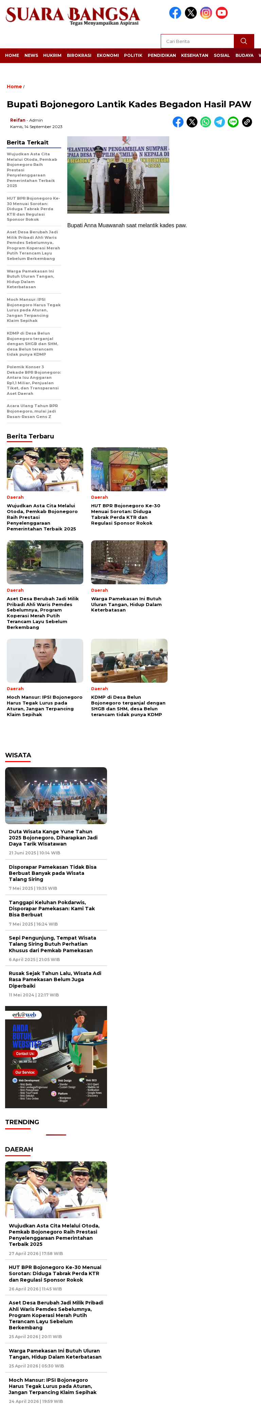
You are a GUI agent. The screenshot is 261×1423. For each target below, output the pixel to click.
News (31, 55)
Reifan (17, 120)
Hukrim (52, 55)
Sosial (222, 55)
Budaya (245, 55)
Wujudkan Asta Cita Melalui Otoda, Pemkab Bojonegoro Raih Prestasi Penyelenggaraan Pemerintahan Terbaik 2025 (54, 1235)
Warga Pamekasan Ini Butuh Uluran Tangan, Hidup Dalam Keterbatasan (55, 1354)
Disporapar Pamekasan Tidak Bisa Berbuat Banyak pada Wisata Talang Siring (53, 873)
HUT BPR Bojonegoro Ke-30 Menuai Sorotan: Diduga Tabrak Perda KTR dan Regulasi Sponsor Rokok (55, 1273)
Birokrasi (79, 55)
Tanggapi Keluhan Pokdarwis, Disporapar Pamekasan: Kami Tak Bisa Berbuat (52, 908)
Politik (133, 55)
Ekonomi (108, 55)
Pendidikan (162, 55)
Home (12, 55)
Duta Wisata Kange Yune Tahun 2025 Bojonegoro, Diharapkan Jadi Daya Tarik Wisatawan (53, 838)
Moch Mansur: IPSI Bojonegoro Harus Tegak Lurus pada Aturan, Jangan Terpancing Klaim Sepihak (53, 1386)
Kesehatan (194, 55)
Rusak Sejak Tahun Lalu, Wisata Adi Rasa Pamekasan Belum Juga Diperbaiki (55, 979)
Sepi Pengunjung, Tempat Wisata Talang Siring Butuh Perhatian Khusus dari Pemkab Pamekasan (52, 944)
